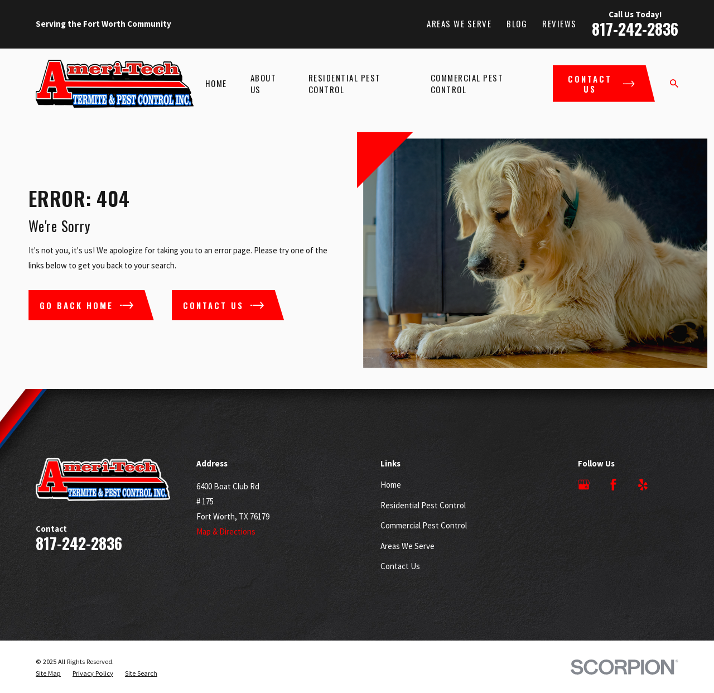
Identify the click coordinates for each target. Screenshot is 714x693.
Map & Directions (225, 531)
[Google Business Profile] (584, 484)
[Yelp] (643, 484)
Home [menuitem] (216, 83)
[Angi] (672, 484)
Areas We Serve (459, 23)
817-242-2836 (635, 28)
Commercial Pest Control (423, 525)
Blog (516, 23)
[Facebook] (613, 484)
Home (390, 484)
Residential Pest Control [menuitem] (344, 83)
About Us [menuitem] (263, 83)
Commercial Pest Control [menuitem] (467, 83)
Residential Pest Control (423, 505)
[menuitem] (48, 673)
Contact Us (400, 566)
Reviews (559, 23)
